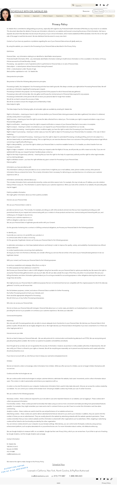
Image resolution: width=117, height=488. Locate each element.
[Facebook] (100, 5)
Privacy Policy (106, 483)
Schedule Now (58, 464)
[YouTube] (97, 5)
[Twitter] (104, 479)
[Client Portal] (98, 11)
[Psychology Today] (107, 5)
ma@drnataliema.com (14, 454)
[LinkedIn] (104, 5)
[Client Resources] (110, 11)
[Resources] (86, 11)
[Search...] (82, 6)
